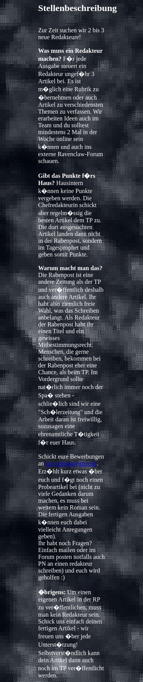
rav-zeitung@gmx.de (71, 463)
